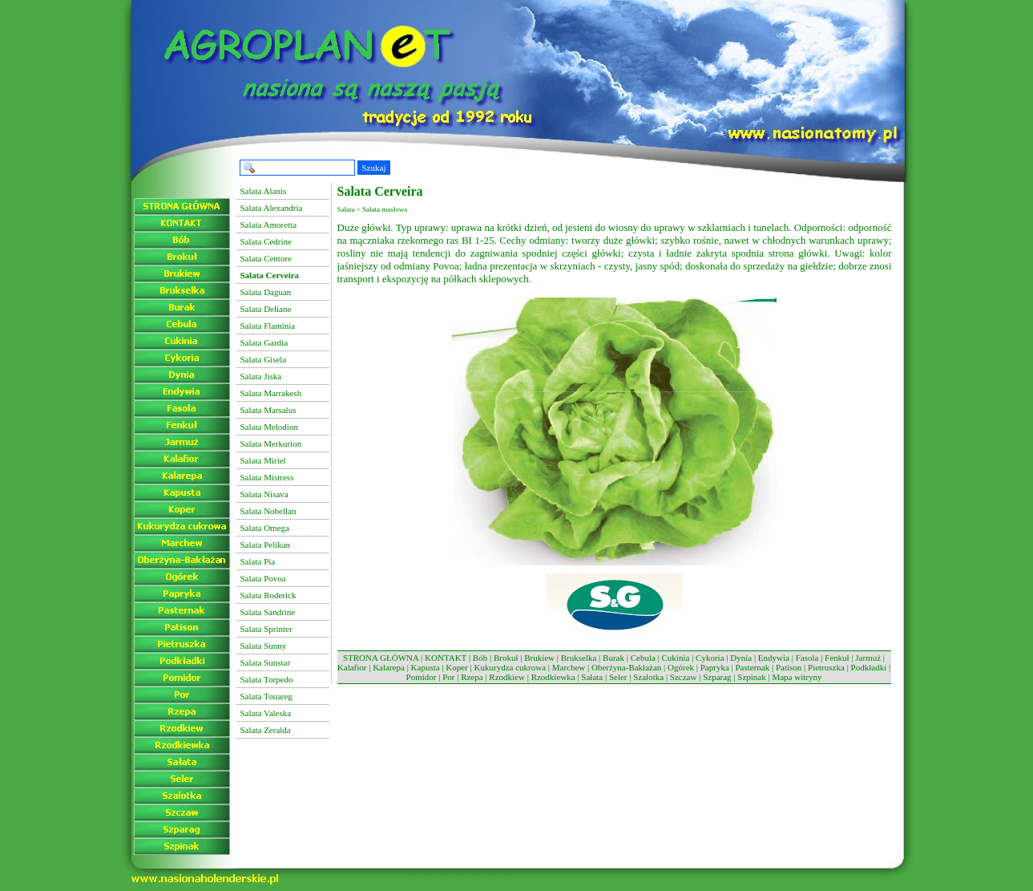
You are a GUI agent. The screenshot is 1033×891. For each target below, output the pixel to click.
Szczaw (683, 677)
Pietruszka (826, 667)
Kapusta (425, 667)
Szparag (717, 677)
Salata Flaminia (268, 325)
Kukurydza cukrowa (510, 667)
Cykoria (710, 657)
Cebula (643, 657)
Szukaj (374, 167)
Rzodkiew (507, 677)
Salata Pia (258, 561)
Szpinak (751, 677)
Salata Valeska (266, 713)
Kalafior (352, 667)
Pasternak (752, 667)
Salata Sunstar (265, 662)
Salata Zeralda (265, 730)
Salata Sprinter (266, 629)
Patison (788, 667)
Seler (618, 677)
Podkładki (869, 667)
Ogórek (681, 667)
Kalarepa (389, 667)
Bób (480, 657)
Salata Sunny (263, 645)
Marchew (569, 667)
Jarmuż (868, 657)
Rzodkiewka (553, 677)
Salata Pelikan (265, 544)
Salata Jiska (261, 376)
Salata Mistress (267, 477)
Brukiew (539, 657)
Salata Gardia (264, 342)
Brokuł (506, 657)
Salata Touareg (266, 696)
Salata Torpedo (266, 679)
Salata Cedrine (266, 241)
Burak (613, 657)
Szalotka (648, 677)
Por (448, 677)
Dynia (741, 657)
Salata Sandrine (268, 612)
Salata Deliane (266, 309)
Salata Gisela (263, 359)
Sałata (592, 677)
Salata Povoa (263, 578)
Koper (457, 667)
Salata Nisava (264, 494)
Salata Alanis (263, 191)
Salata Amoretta (268, 224)
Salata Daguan (266, 292)
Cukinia (676, 657)
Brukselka (579, 657)
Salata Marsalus (268, 410)
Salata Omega (264, 528)
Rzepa (471, 677)
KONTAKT (445, 657)
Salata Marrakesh (271, 393)
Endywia (773, 657)
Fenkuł (837, 657)
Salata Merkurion (271, 443)
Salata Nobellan (268, 511)
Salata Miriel (263, 460)
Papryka (714, 667)
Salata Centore (266, 258)
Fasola (807, 657)
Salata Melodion (269, 426)
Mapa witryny (796, 677)
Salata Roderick (268, 595)
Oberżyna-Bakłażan (626, 667)
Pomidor (421, 677)
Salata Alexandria (271, 208)
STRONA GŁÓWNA (380, 657)
